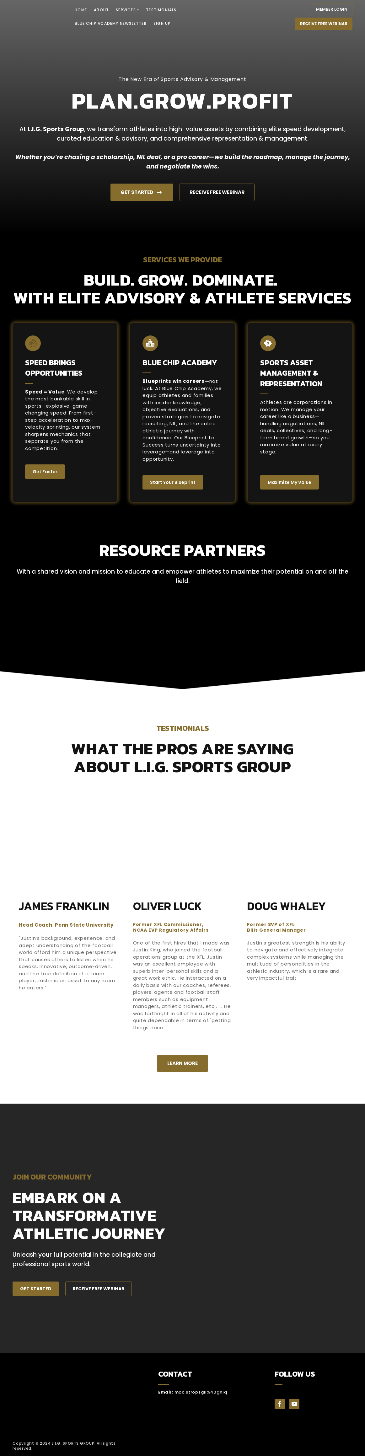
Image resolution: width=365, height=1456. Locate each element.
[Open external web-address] (319, 1446)
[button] (331, 9)
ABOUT (101, 10)
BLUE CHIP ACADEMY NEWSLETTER (111, 23)
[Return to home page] (37, 16)
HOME (81, 10)
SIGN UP (161, 23)
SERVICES (126, 10)
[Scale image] (96, 626)
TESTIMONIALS (161, 10)
